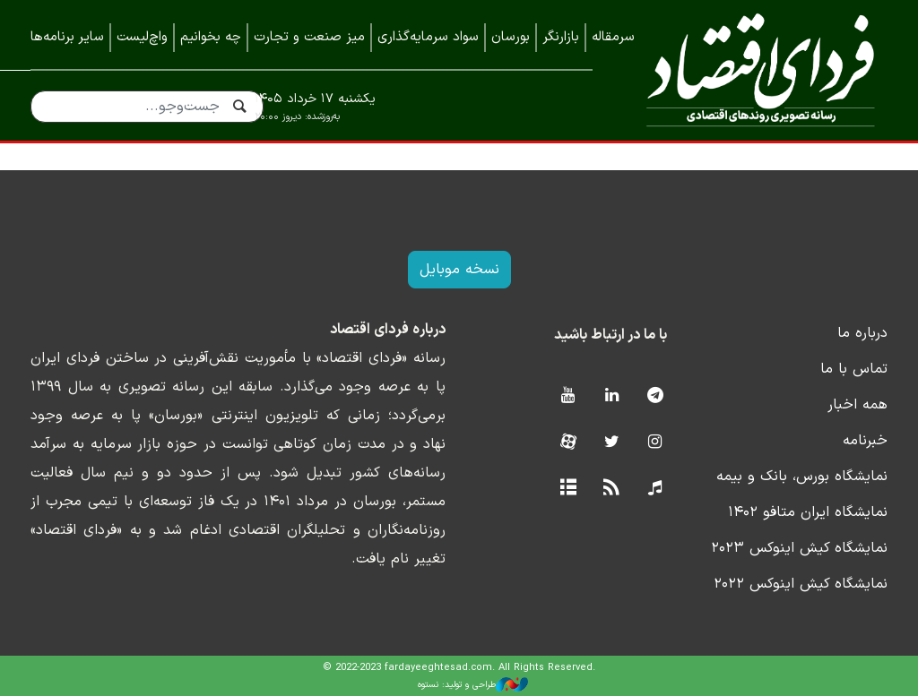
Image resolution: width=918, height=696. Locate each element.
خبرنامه (865, 440)
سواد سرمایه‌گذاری (428, 37)
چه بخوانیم (210, 37)
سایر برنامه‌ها (67, 37)
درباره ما (862, 333)
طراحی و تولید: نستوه (473, 684)
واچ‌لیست (142, 37)
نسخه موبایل (459, 269)
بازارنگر (560, 37)
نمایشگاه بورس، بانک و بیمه (802, 476)
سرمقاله (613, 37)
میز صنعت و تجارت (309, 37)
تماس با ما (854, 369)
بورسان (510, 37)
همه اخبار (857, 405)
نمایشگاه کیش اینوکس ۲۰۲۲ (801, 584)
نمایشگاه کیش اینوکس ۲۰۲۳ (799, 548)
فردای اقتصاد (753, 69)
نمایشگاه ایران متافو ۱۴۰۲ (808, 512)
